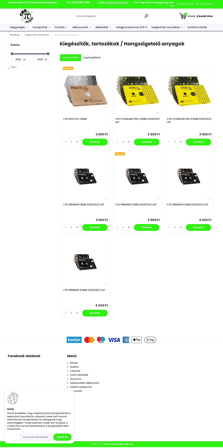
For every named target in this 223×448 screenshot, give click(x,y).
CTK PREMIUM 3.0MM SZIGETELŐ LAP (187, 205)
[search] (146, 17)
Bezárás (62, 437)
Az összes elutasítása (35, 437)
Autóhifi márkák (197, 27)
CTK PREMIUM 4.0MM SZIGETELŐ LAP (84, 291)
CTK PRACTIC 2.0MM (75, 119)
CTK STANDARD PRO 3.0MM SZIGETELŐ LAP (183, 121)
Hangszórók (40, 27)
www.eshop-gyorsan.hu (118, 445)
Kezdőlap (15, 34)
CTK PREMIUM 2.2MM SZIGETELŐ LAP (136, 205)
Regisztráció (206, 3)
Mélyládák (102, 27)
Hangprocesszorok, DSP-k (131, 27)
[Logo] (27, 16)
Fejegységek (17, 27)
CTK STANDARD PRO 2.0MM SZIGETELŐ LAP (131, 121)
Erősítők (60, 27)
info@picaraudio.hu (117, 2)
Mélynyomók (80, 27)
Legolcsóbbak (70, 57)
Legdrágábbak (92, 57)
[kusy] (71, 142)
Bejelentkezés (186, 3)
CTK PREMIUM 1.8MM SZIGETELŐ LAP (83, 205)
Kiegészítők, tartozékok (166, 27)
